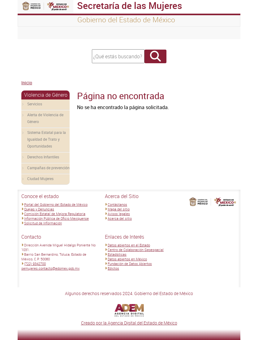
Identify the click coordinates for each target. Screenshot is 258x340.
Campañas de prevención (48, 167)
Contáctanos (117, 204)
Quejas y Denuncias (39, 209)
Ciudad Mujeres (40, 178)
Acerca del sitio (120, 218)
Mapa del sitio (119, 209)
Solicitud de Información (43, 223)
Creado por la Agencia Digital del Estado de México (129, 323)
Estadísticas (117, 254)
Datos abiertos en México (127, 259)
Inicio (26, 83)
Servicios (34, 103)
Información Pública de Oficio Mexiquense (56, 218)
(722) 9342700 (35, 263)
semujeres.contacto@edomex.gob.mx (50, 268)
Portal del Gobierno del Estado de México (56, 204)
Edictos (113, 268)
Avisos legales (119, 213)
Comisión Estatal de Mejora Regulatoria (54, 213)
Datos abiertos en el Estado (129, 245)
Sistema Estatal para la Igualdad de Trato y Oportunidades (46, 139)
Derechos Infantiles (43, 156)
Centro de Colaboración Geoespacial (136, 249)
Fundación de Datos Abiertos (130, 263)
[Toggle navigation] (30, 33)
